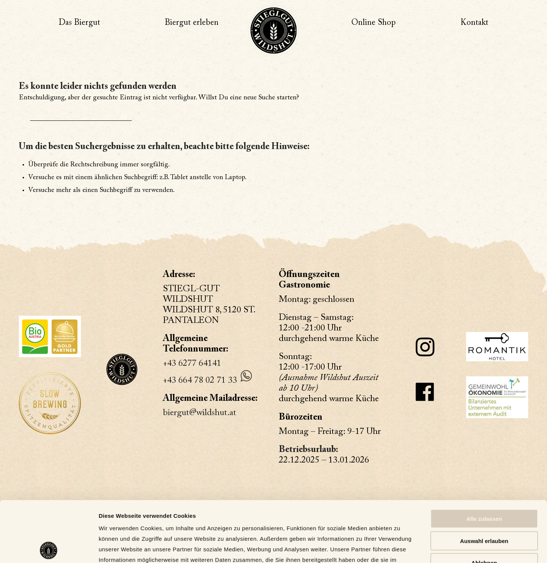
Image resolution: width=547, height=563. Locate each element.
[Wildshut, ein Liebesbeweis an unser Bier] (273, 30)
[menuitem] (79, 23)
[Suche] (81, 115)
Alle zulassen (484, 458)
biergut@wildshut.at (199, 412)
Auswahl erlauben (484, 480)
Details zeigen (399, 548)
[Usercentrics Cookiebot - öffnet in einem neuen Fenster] (49, 548)
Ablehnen (484, 502)
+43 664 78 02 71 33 (200, 380)
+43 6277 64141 (192, 363)
